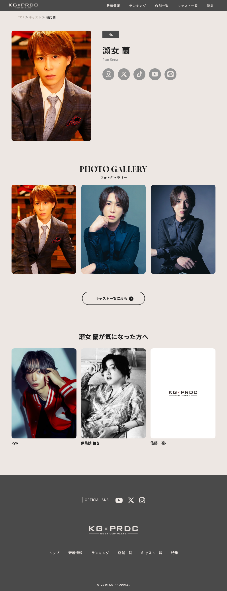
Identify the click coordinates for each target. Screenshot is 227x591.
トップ (54, 552)
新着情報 (113, 5)
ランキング (137, 5)
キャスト (35, 17)
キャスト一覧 (188, 5)
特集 (210, 5)
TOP (21, 17)
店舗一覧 (162, 5)
